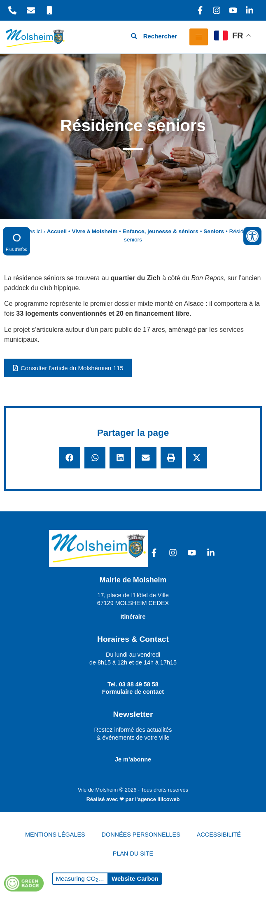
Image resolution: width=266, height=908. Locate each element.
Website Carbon (135, 878)
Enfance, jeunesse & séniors (160, 231)
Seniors (213, 231)
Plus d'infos (16, 241)
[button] (69, 457)
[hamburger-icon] (198, 36)
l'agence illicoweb (157, 799)
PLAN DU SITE (133, 853)
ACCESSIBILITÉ (219, 834)
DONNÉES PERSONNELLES (141, 834)
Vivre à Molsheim (94, 231)
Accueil (57, 231)
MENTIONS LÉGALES (55, 834)
